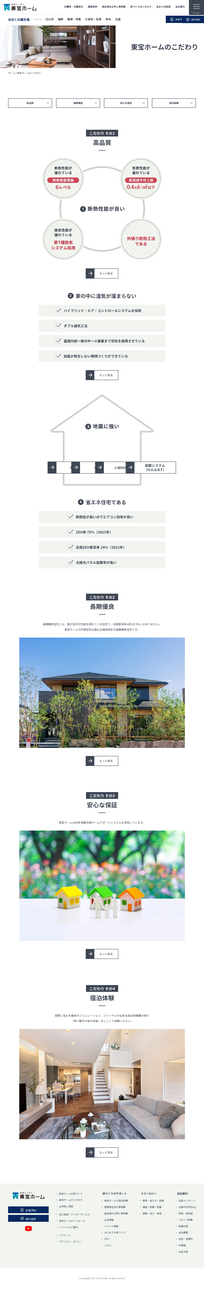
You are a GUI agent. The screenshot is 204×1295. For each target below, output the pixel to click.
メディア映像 (186, 1220)
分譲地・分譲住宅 (73, 6)
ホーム (11, 73)
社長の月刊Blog (187, 1207)
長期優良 (78, 103)
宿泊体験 (174, 103)
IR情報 (182, 1245)
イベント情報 (111, 1226)
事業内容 (183, 1226)
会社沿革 (183, 1251)
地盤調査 (77, 448)
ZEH (106, 1239)
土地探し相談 (66, 1206)
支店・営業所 (186, 1239)
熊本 (108, 19)
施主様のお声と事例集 (114, 6)
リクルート (65, 1235)
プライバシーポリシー (71, 1241)
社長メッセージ (187, 1201)
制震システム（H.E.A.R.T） (135, 467)
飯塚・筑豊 (74, 19)
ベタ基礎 (135, 448)
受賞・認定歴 (186, 1213)
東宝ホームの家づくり (71, 1193)
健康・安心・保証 (152, 1213)
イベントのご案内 (68, 1227)
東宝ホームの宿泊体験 (116, 1201)
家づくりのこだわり (141, 6)
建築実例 (92, 6)
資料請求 (184, 19)
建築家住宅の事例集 (115, 1207)
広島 (118, 19)
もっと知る (106, 273)
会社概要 (183, 1232)
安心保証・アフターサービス (74, 1214)
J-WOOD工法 (77, 467)
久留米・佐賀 (93, 19)
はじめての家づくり (115, 1232)
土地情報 (109, 1220)
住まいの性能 (163, 6)
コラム (107, 1245)
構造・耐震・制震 (152, 1207)
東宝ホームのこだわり (71, 1200)
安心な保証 (126, 103)
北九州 (49, 19)
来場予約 (159, 19)
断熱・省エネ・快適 (153, 1201)
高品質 (30, 103)
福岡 (60, 19)
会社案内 (180, 6)
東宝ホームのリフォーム (72, 1221)
